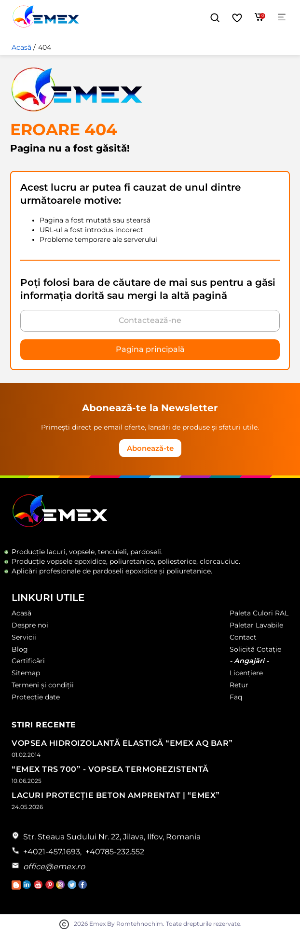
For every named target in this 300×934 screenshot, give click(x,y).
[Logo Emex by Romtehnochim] (60, 525)
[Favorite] (237, 18)
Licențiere (246, 673)
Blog (20, 649)
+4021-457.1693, (52, 851)
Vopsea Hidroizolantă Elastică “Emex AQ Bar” (122, 743)
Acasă (21, 47)
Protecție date (36, 697)
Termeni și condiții (43, 685)
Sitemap (26, 673)
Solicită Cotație (255, 649)
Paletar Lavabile (256, 625)
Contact (243, 637)
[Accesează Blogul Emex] (17, 887)
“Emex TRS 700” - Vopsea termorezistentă (110, 769)
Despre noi (30, 625)
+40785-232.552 (114, 851)
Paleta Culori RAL (259, 613)
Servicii (24, 637)
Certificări (28, 661)
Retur (239, 685)
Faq (236, 697)
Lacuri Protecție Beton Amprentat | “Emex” (116, 795)
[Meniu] (281, 17)
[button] (214, 18)
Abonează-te (150, 448)
